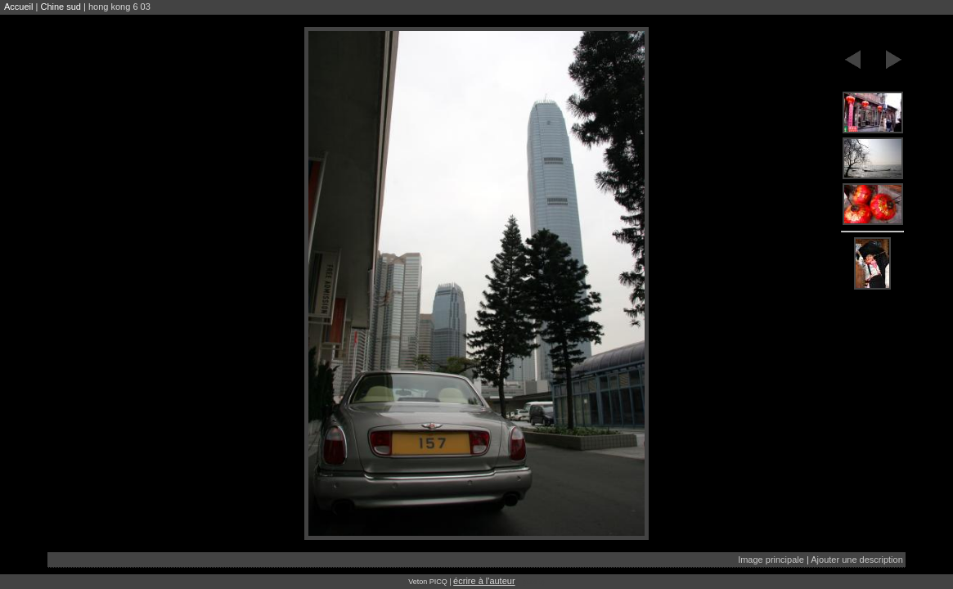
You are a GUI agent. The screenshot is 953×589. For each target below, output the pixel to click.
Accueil (18, 6)
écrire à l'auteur (484, 581)
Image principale (771, 559)
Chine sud (60, 6)
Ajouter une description (857, 559)
